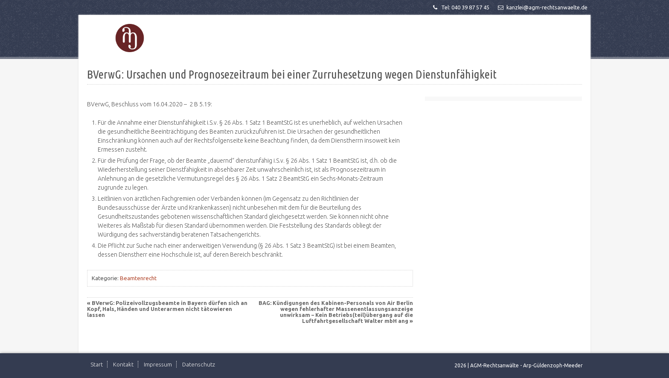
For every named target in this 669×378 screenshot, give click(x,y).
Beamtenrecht (138, 278)
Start (96, 364)
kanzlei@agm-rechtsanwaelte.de (542, 7)
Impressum (158, 364)
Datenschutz (198, 364)
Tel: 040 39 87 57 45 (460, 7)
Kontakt (123, 364)
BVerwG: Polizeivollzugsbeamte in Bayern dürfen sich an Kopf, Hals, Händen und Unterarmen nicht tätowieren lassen (167, 309)
